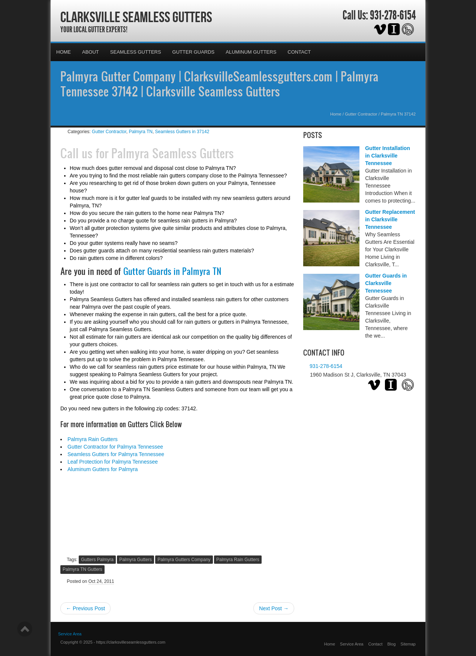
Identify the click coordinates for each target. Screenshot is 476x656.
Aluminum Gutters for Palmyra (102, 469)
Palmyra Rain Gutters (92, 439)
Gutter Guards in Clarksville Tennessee (386, 283)
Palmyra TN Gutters (82, 569)
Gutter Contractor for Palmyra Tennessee (115, 447)
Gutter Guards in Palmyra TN (172, 271)
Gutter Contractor (361, 114)
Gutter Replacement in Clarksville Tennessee (390, 219)
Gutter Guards (193, 52)
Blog (392, 644)
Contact (299, 52)
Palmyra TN (141, 131)
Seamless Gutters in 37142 (182, 131)
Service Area (69, 634)
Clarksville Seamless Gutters (136, 17)
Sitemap (408, 644)
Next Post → (274, 608)
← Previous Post (85, 608)
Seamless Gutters (135, 52)
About (90, 52)
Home (63, 52)
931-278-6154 (393, 15)
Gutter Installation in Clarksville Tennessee (387, 155)
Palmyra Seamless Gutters (172, 153)
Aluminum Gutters (251, 52)
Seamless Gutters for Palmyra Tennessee (115, 454)
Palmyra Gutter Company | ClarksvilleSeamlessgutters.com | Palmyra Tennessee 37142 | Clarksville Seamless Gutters (219, 83)
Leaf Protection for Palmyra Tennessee (112, 462)
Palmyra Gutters (135, 559)
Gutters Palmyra (97, 559)
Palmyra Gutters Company (183, 559)
